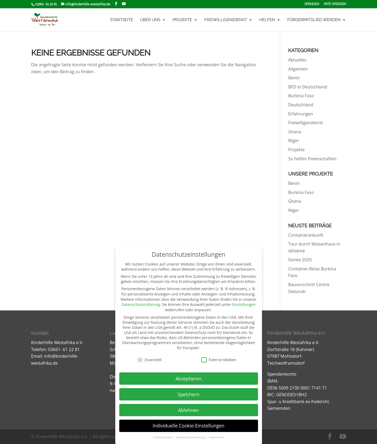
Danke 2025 (300, 260)
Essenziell (149, 359)
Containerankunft (305, 235)
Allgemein (298, 69)
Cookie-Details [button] (163, 437)
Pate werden (335, 4)
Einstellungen (244, 304)
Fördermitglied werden (314, 20)
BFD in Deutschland (307, 87)
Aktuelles (297, 60)
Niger (293, 140)
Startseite (121, 20)
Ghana (294, 132)
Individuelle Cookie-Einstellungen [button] (188, 425)
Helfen (267, 20)
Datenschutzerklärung (140, 304)
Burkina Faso (301, 96)
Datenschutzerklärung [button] (191, 437)
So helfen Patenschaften (312, 159)
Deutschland (300, 105)
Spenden (311, 4)
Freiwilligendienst (225, 20)
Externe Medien (218, 359)
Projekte (182, 20)
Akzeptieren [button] (188, 378)
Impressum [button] (216, 437)
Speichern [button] (188, 394)
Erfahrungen (300, 114)
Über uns (150, 20)
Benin (294, 78)
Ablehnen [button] (188, 410)
